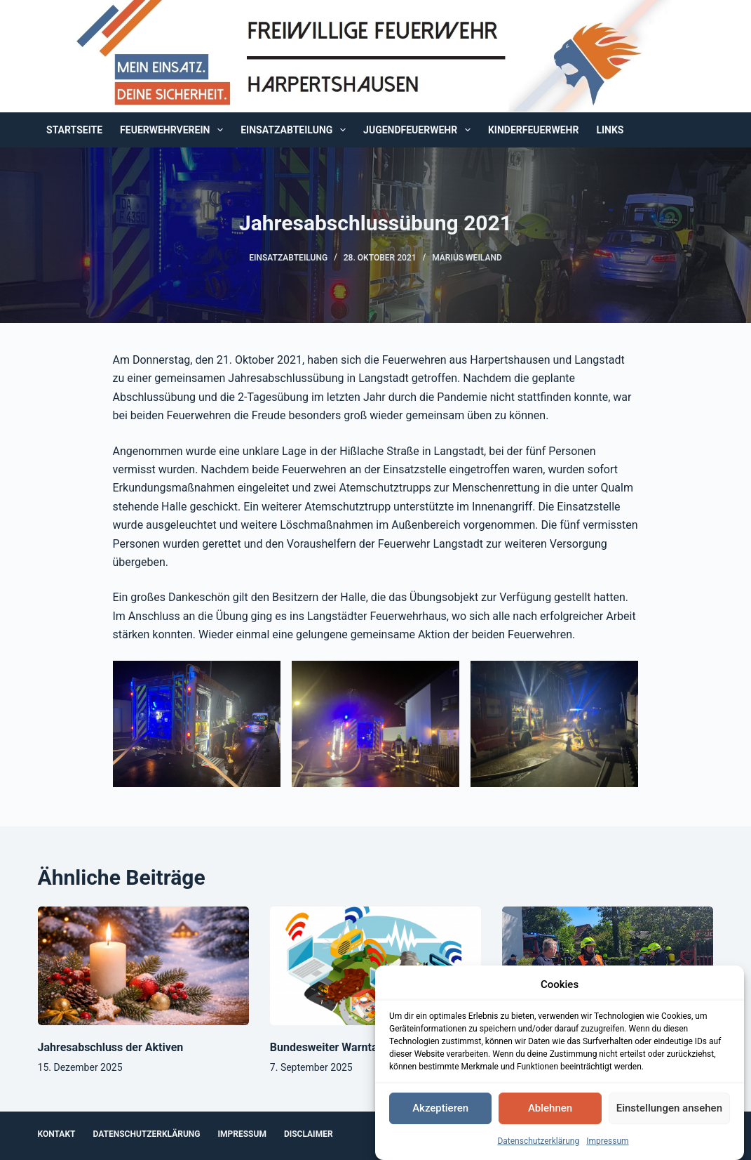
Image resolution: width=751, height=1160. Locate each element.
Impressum (607, 1145)
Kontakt (57, 1134)
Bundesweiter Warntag (327, 1047)
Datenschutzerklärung (538, 1145)
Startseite (74, 130)
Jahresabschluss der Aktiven (111, 1047)
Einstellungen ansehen (669, 1113)
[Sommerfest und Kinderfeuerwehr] (607, 966)
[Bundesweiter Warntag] (375, 966)
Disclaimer (308, 1134)
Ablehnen (550, 1113)
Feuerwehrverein (174, 129)
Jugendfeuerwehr (419, 129)
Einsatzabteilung (296, 129)
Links (609, 130)
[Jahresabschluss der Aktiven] (143, 966)
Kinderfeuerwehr (533, 130)
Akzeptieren (440, 1113)
